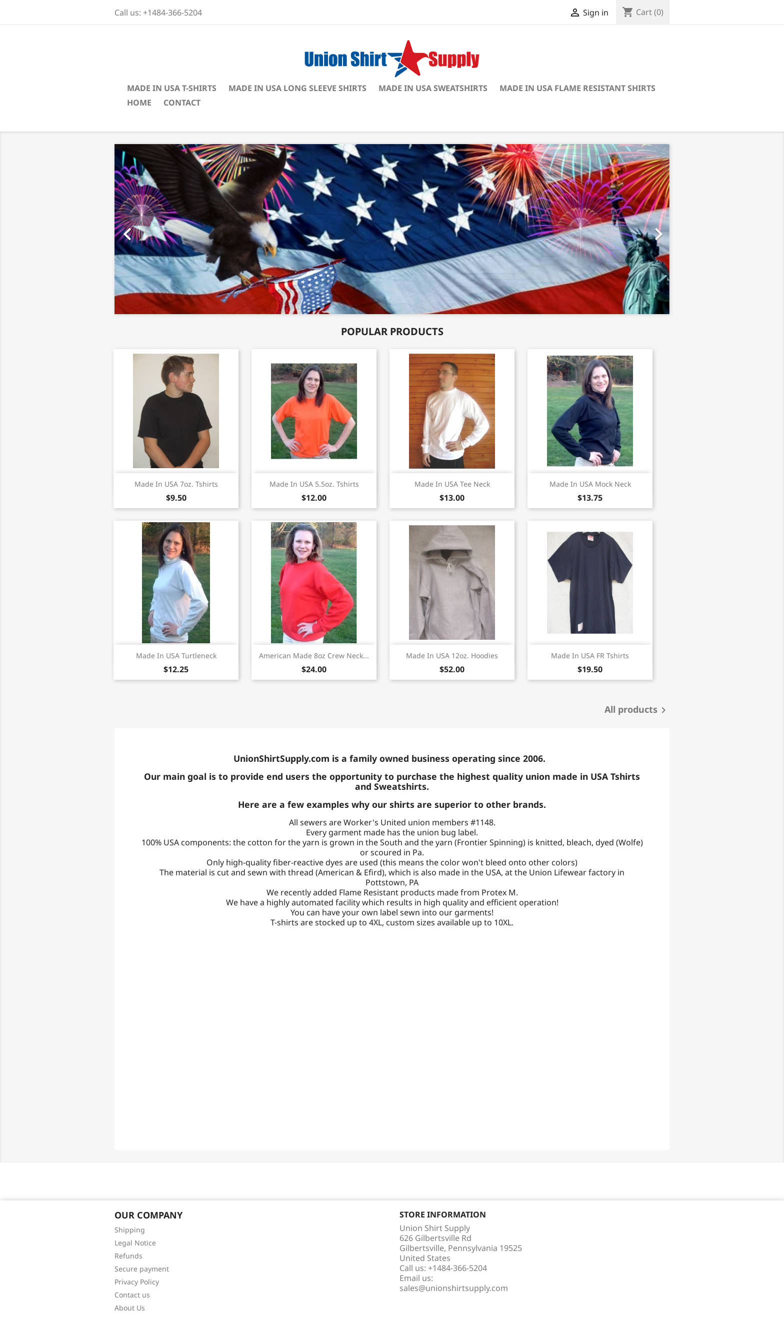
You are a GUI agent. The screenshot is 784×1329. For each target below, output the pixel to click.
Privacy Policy (136, 1281)
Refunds (128, 1255)
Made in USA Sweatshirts (433, 88)
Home (139, 102)
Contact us (132, 1294)
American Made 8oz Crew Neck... (314, 655)
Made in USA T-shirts (171, 88)
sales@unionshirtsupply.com (454, 1287)
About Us (129, 1307)
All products (637, 710)
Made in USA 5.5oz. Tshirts (314, 484)
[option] (392, 229)
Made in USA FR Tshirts (590, 655)
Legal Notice (135, 1242)
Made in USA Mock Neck (590, 484)
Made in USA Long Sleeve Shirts (297, 88)
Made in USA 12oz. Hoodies (452, 655)
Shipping (129, 1229)
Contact (182, 102)
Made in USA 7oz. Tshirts (176, 484)
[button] (156, 229)
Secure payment (141, 1268)
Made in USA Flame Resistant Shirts (578, 88)
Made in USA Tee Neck (452, 484)
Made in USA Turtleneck (176, 655)
